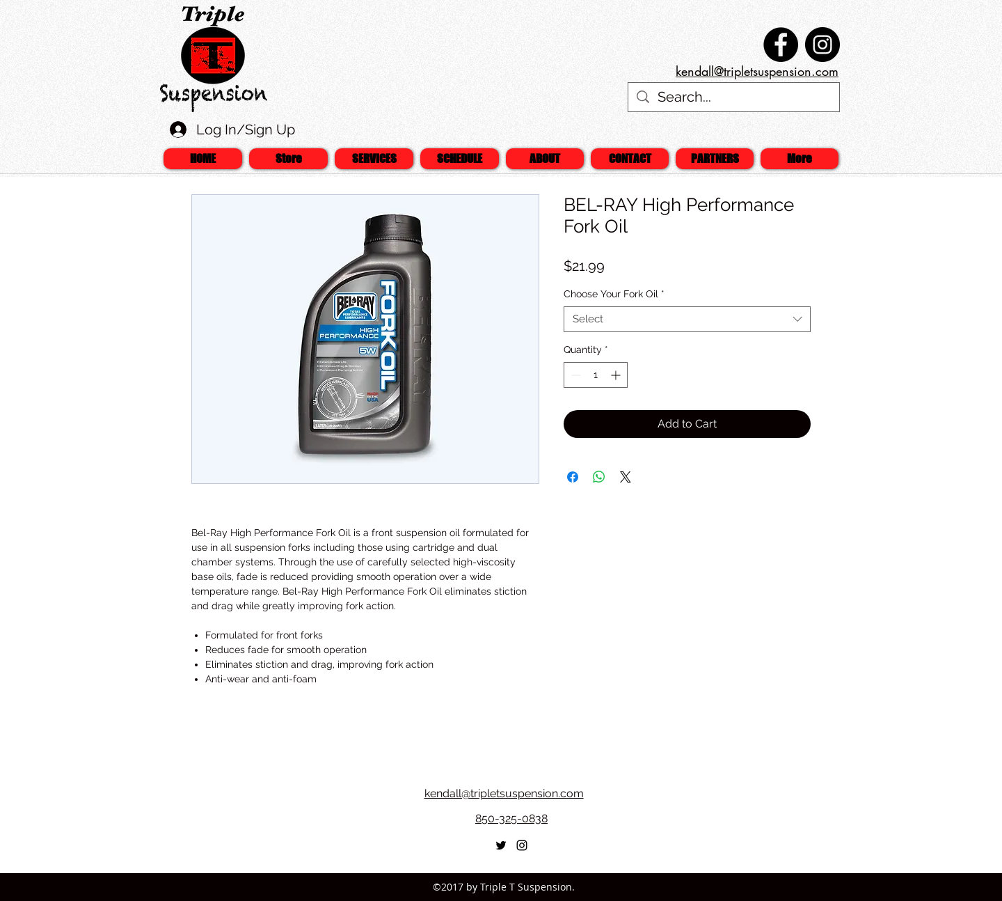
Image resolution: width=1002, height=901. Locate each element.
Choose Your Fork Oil (614, 293)
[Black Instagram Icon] (522, 845)
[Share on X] (625, 477)
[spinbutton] (595, 375)
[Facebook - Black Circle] (780, 44)
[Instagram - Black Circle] (822, 44)
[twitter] (501, 845)
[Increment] (617, 375)
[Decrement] (574, 375)
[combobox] (687, 319)
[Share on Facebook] (572, 477)
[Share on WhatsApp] (599, 477)
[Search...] (734, 97)
